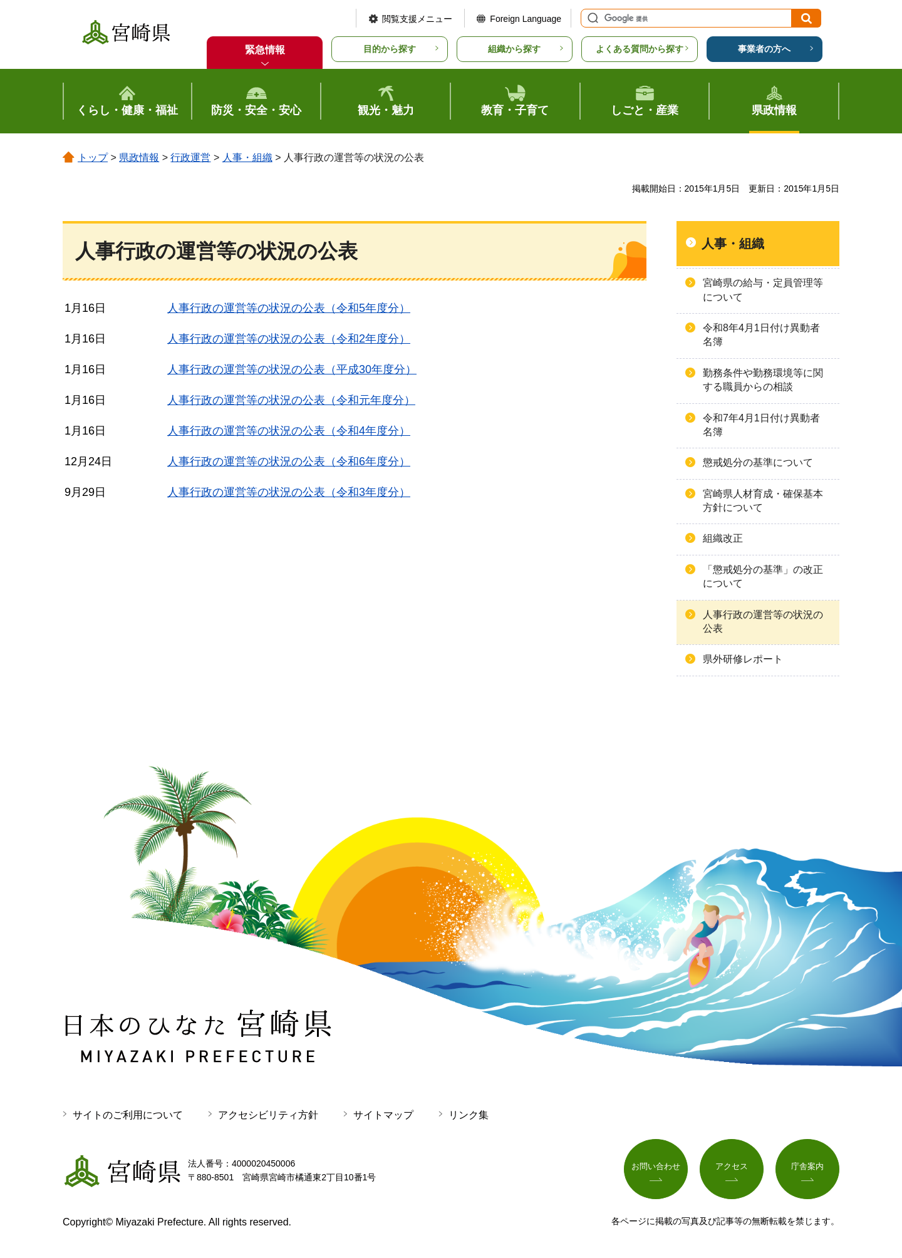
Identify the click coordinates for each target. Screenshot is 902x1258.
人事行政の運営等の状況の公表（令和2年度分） (288, 339)
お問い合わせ (656, 1168)
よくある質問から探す (639, 49)
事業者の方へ (764, 49)
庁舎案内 (807, 1168)
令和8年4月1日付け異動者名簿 (761, 334)
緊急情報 (265, 49)
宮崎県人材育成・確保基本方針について (763, 500)
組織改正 (723, 538)
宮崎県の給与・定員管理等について (763, 289)
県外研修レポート (743, 659)
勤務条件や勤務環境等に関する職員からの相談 (763, 380)
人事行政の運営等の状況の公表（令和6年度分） (288, 461)
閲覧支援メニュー (417, 19)
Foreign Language (525, 19)
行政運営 (190, 157)
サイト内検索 (591, 18)
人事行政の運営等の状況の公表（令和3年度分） (288, 492)
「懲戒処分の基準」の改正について (763, 576)
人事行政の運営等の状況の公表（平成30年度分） (292, 369)
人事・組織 (247, 157)
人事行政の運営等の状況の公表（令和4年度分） (288, 431)
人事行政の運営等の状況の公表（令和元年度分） (291, 400)
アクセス (731, 1168)
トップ (93, 157)
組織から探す (514, 49)
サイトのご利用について (128, 1115)
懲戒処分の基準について (758, 462)
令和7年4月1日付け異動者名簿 (761, 425)
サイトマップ (383, 1115)
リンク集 (468, 1115)
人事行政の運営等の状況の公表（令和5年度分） (288, 308)
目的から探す (389, 49)
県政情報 (139, 157)
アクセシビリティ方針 (268, 1115)
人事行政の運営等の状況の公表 (763, 621)
